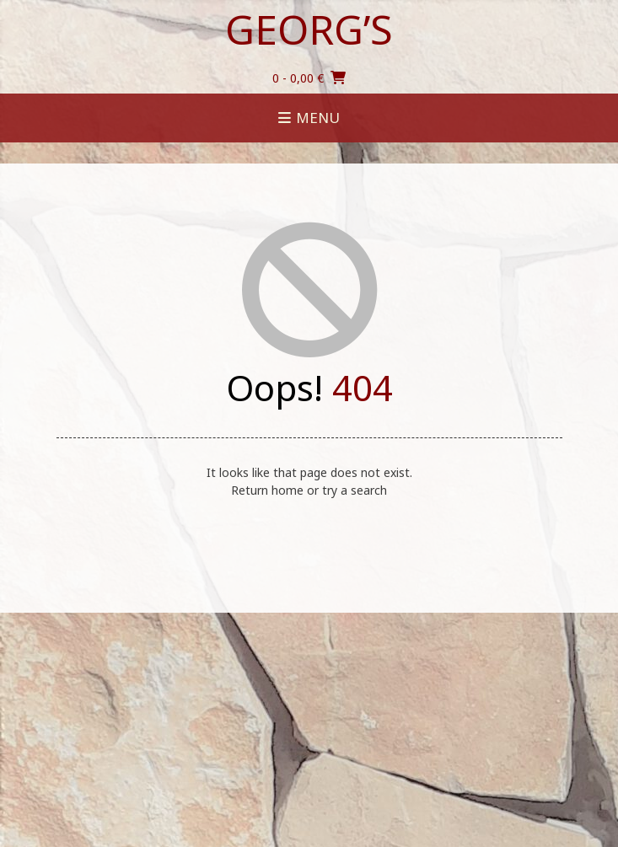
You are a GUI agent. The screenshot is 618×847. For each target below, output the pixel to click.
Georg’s (309, 29)
